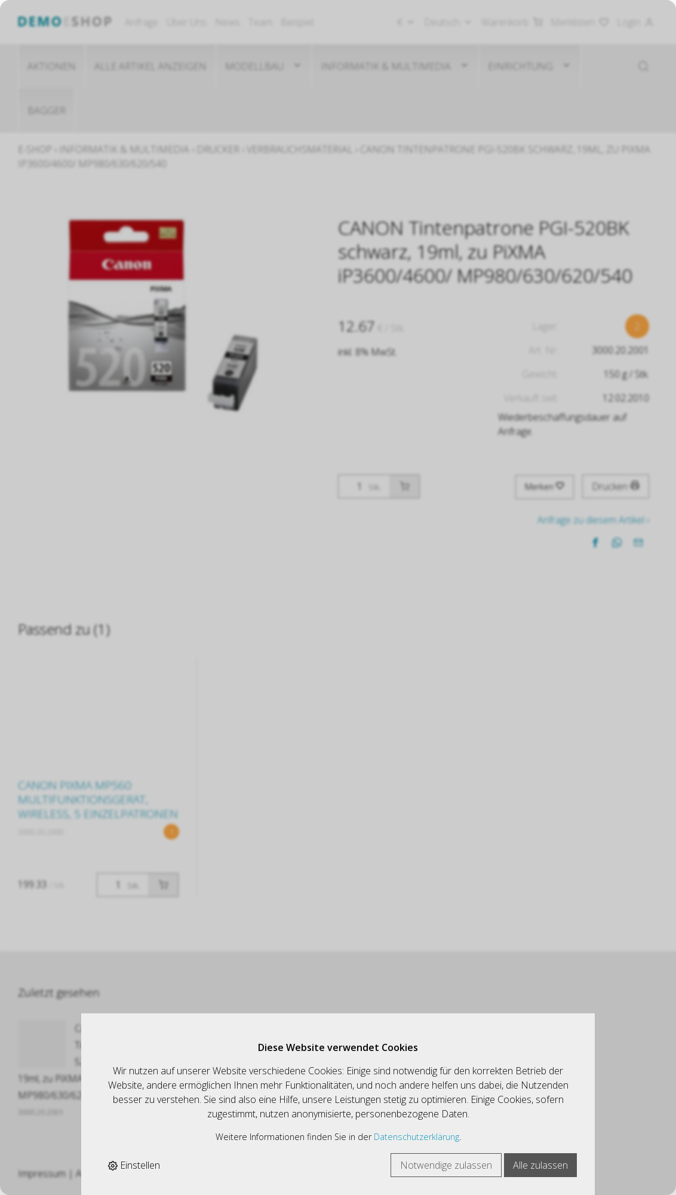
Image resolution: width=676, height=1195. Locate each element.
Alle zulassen (540, 1165)
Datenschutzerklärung (416, 1136)
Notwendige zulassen (446, 1165)
